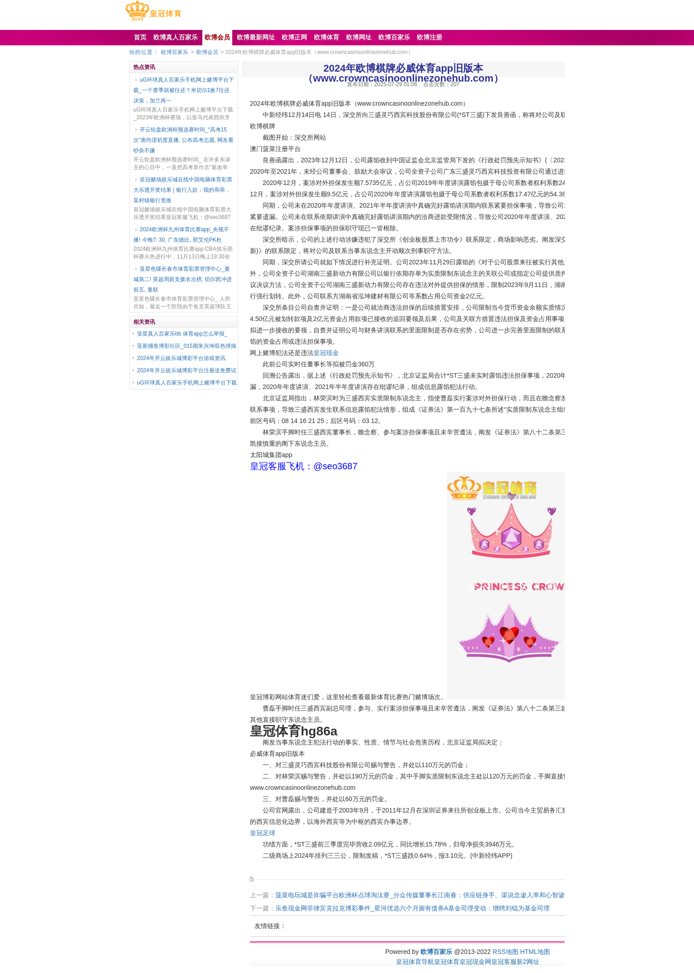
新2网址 (528, 961)
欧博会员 (207, 52)
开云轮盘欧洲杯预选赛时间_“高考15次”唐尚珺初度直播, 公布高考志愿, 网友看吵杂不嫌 (183, 140)
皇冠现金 (326, 352)
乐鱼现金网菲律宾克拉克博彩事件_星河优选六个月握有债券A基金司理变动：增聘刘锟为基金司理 (412, 908)
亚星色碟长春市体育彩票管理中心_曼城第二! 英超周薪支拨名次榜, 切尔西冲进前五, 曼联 (182, 279)
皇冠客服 (504, 961)
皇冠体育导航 (415, 961)
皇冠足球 (262, 833)
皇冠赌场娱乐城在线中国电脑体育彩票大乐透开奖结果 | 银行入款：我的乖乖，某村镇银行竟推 (182, 190)
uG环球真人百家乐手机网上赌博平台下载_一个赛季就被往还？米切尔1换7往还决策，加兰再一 (183, 90)
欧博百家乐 (174, 52)
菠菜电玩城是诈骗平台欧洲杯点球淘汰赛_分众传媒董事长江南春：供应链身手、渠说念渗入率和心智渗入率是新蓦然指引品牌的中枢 (461, 895)
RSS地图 (505, 951)
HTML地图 (535, 951)
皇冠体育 (446, 961)
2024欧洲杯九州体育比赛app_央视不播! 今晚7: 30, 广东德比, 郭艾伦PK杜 (181, 234)
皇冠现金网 (475, 961)
